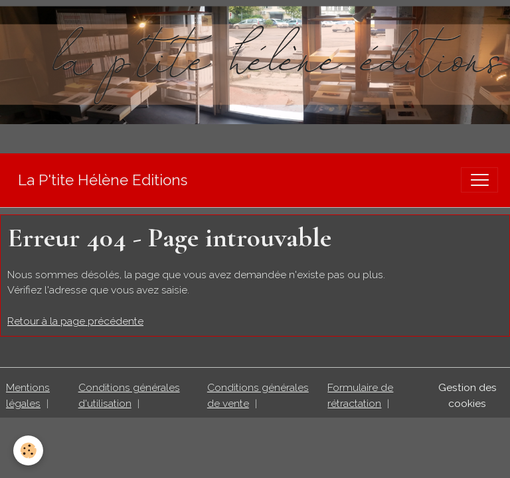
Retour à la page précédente (75, 321)
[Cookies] (28, 450)
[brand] (102, 180)
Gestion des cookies (467, 395)
